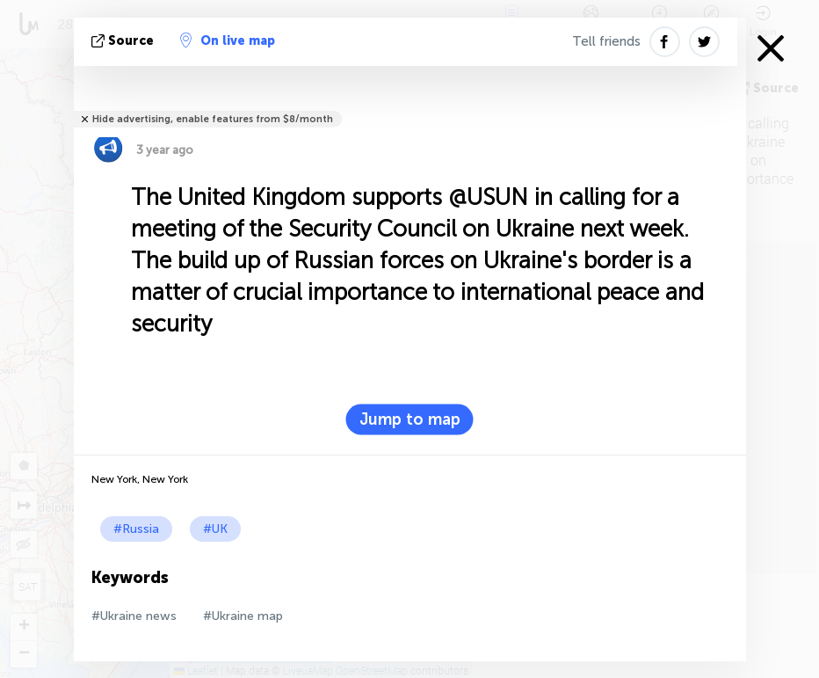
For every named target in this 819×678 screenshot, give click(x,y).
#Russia (136, 528)
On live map (227, 40)
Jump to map (409, 419)
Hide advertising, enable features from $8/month (212, 119)
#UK (215, 528)
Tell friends (606, 41)
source (124, 40)
